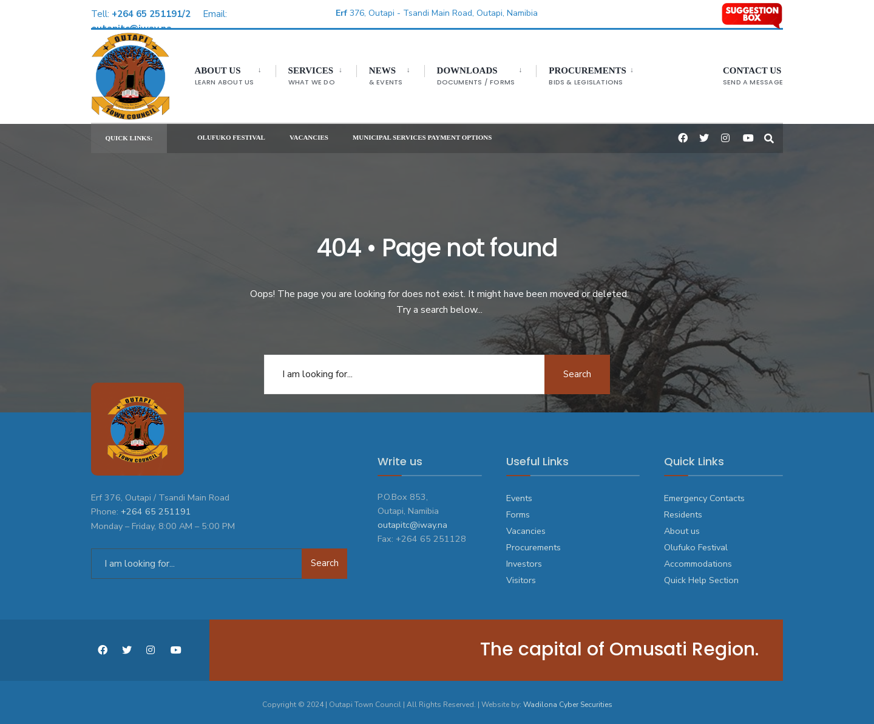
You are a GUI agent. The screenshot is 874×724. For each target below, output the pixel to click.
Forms (518, 510)
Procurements (584, 76)
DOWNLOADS (472, 76)
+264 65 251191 (156, 506)
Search (577, 369)
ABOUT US (221, 76)
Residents (683, 510)
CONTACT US (753, 76)
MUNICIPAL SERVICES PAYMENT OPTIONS (422, 134)
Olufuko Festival (696, 543)
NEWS (382, 76)
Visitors (521, 576)
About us (682, 527)
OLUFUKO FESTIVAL (231, 134)
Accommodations (698, 559)
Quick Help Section (701, 576)
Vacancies (526, 527)
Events (519, 493)
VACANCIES (309, 134)
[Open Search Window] (769, 134)
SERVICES (308, 76)
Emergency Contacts (704, 493)
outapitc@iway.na (412, 520)
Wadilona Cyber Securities (567, 700)
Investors (524, 559)
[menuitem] (231, 73)
